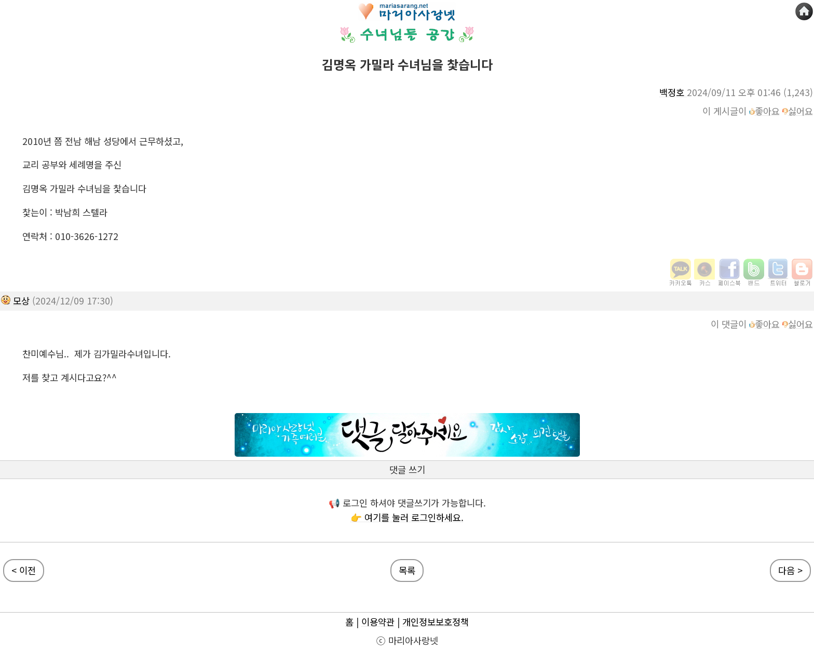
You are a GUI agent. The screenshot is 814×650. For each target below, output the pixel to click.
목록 (407, 570)
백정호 (673, 92)
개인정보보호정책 (435, 621)
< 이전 (23, 570)
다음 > (790, 570)
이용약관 (378, 621)
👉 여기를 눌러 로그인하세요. (407, 517)
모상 (21, 300)
